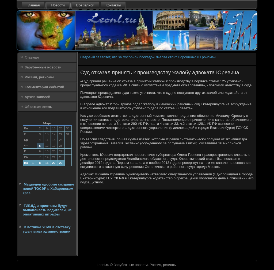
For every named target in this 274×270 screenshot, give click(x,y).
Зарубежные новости (43, 67)
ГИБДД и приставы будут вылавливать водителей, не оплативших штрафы (47, 210)
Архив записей (37, 97)
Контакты (113, 5)
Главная (33, 5)
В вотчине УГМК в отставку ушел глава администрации (46, 229)
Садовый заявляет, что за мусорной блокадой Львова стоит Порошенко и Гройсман (148, 57)
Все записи (85, 5)
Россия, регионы (39, 77)
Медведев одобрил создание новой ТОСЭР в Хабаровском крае (48, 188)
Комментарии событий (44, 87)
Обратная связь (38, 107)
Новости (57, 5)
